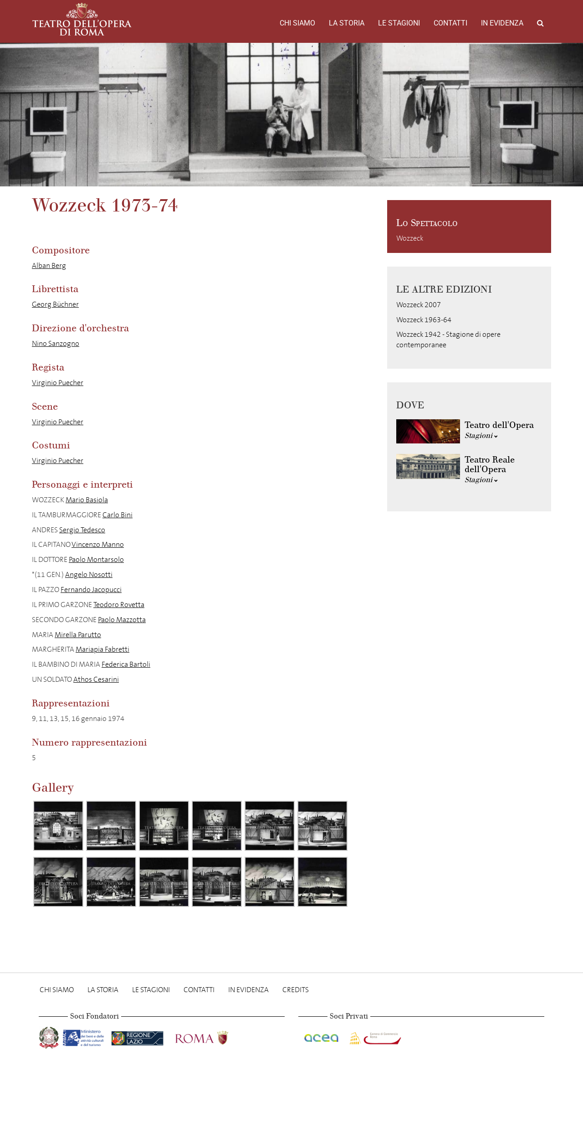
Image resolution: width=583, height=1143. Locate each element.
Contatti (450, 23)
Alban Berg (49, 265)
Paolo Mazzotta (122, 619)
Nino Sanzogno (55, 343)
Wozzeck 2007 (418, 304)
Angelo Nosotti (89, 574)
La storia (346, 23)
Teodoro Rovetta (118, 604)
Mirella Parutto (78, 634)
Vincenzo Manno (98, 544)
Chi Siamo (297, 23)
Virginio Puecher (57, 382)
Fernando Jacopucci (91, 589)
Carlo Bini (117, 515)
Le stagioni (399, 23)
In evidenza (502, 23)
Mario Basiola (87, 500)
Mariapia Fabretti (102, 649)
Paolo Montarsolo (96, 559)
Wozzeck (409, 238)
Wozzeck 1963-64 (423, 319)
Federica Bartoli (126, 664)
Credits (295, 989)
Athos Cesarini (96, 679)
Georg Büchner (55, 304)
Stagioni (481, 435)
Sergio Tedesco (82, 530)
